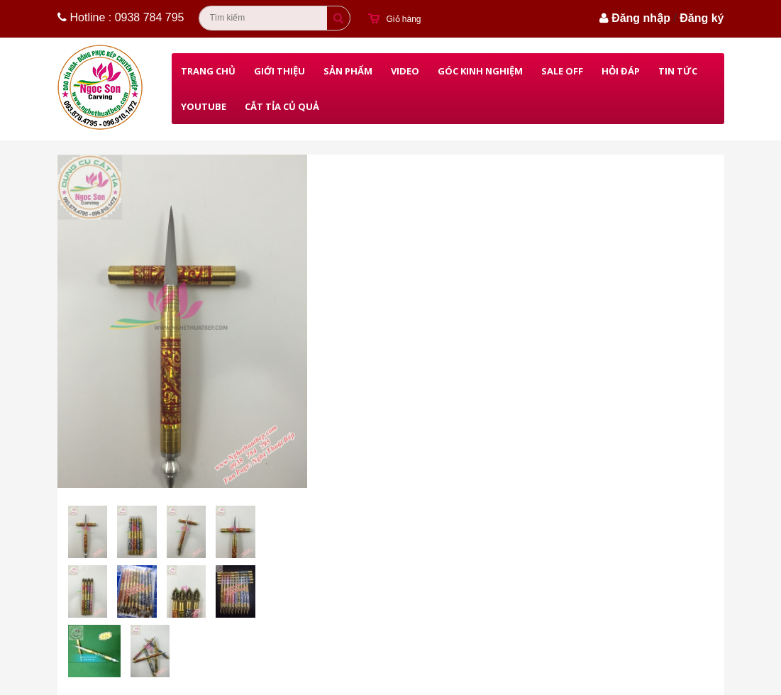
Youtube (203, 106)
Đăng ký (702, 18)
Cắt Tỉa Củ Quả (282, 106)
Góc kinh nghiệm (480, 71)
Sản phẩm (347, 71)
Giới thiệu (279, 71)
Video (405, 71)
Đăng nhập (640, 18)
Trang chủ (208, 71)
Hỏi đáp (621, 71)
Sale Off (562, 71)
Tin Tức (677, 71)
